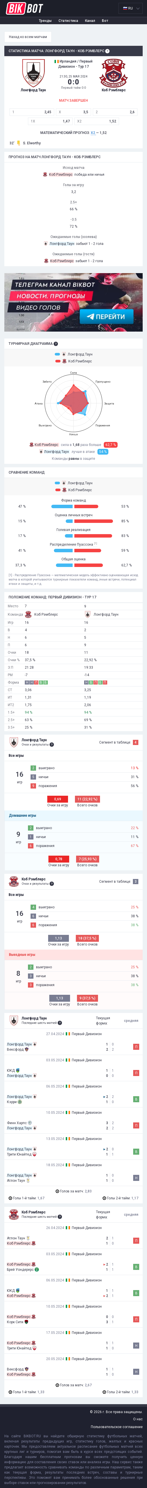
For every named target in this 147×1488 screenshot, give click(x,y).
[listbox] (130, 8)
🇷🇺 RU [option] (128, 8)
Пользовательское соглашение (117, 1427)
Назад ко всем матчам (28, 37)
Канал (90, 21)
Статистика (68, 21)
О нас (138, 1419)
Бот (105, 21)
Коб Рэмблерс (73, 361)
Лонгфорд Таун (74, 354)
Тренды (45, 21)
